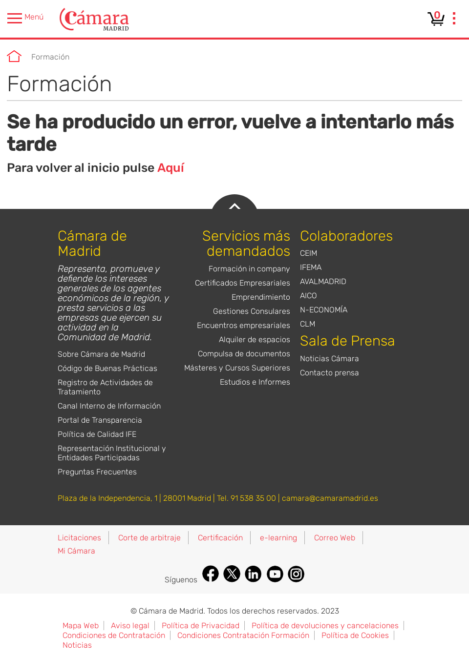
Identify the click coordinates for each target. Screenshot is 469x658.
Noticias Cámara (329, 358)
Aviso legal (130, 625)
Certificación (220, 537)
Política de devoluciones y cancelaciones (325, 625)
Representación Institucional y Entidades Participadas (112, 453)
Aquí (170, 168)
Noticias (77, 645)
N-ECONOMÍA (323, 309)
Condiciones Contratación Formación (243, 635)
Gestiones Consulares (251, 311)
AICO (308, 295)
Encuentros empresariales (243, 325)
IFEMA (310, 267)
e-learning (278, 537)
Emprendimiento (261, 297)
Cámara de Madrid (14, 56)
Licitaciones (79, 537)
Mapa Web (81, 625)
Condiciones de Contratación (114, 635)
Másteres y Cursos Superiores (237, 367)
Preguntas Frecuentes (97, 471)
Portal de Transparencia (100, 420)
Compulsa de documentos (244, 353)
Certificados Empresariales (242, 283)
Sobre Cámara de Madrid (101, 354)
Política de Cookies (355, 635)
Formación (50, 57)
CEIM (308, 253)
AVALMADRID (323, 281)
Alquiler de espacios (254, 339)
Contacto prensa (329, 372)
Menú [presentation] (25, 18)
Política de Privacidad (200, 625)
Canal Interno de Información (109, 406)
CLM (307, 324)
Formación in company (249, 268)
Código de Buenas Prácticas (107, 368)
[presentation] (454, 19)
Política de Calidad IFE (97, 434)
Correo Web (334, 537)
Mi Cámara (76, 550)
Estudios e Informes (255, 382)
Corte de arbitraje (149, 537)
